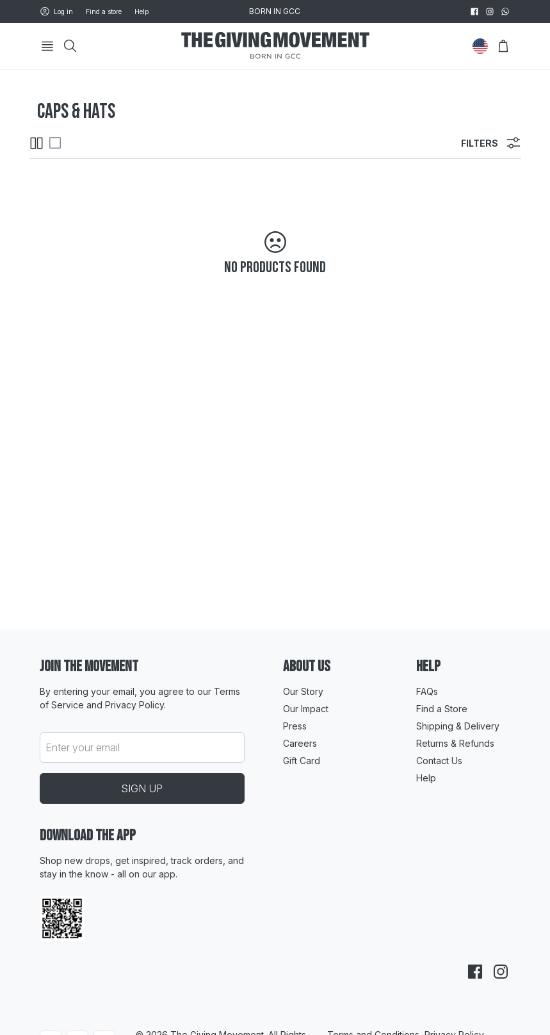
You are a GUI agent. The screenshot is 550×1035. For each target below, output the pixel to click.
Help (141, 11)
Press (295, 726)
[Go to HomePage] (275, 46)
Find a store (104, 11)
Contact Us (439, 760)
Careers (300, 743)
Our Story (303, 691)
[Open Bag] (503, 46)
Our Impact (305, 708)
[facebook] (474, 11)
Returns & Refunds (455, 743)
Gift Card (301, 760)
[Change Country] (480, 46)
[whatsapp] (505, 11)
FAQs (427, 691)
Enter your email (82, 747)
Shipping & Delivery (457, 726)
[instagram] (490, 11)
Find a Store (441, 708)
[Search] (70, 46)
